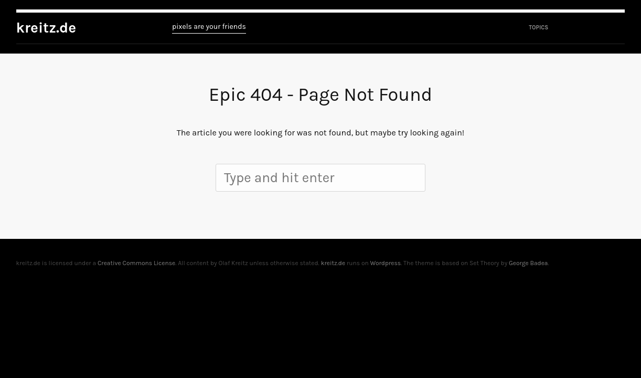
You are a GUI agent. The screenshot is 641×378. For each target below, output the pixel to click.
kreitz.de (46, 27)
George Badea (528, 263)
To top (619, 263)
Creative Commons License (136, 263)
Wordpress (385, 263)
